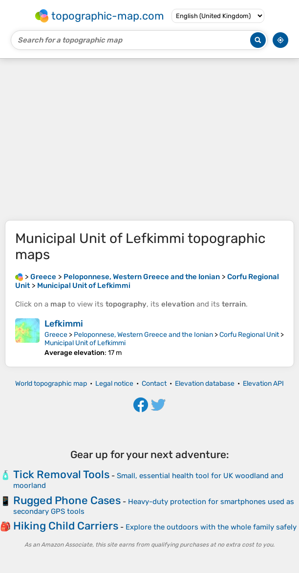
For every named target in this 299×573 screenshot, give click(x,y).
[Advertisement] (149, 139)
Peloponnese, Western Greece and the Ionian (143, 335)
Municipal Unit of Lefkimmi (85, 343)
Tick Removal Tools (61, 474)
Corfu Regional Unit (249, 335)
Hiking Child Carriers (65, 525)
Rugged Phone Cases (67, 500)
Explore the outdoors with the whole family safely (211, 527)
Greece (55, 335)
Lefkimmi (63, 323)
